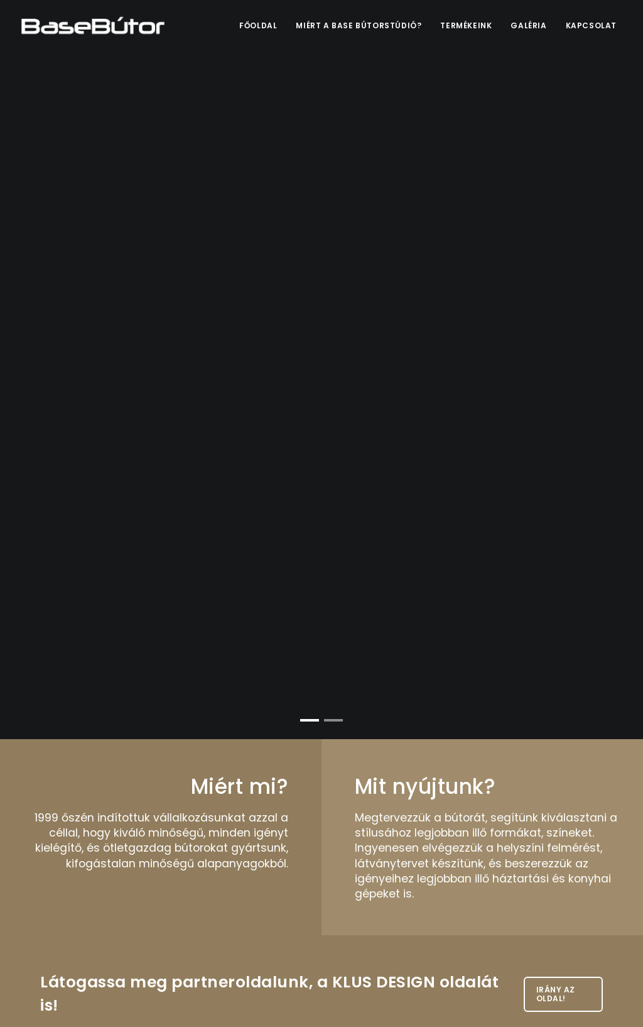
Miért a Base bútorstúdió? (358, 25)
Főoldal (258, 25)
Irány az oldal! (555, 994)
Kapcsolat (591, 25)
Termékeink (466, 25)
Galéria (528, 25)
